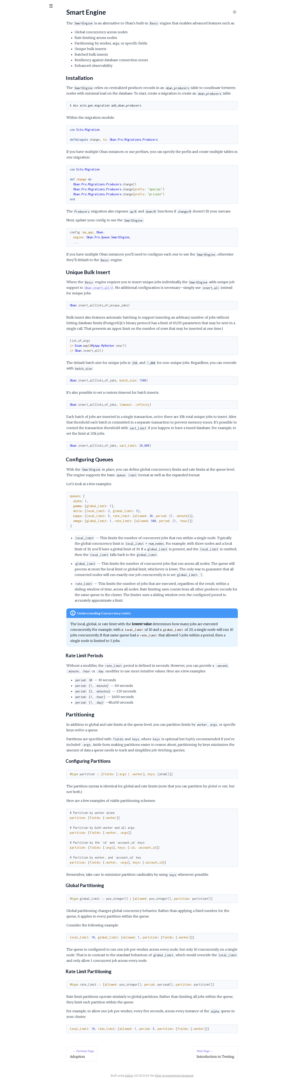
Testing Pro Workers (17, 129)
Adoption (9, 69)
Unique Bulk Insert (20, 96)
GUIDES (10, 29)
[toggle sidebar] (56, 6)
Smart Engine (12, 84)
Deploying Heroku (16, 156)
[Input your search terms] (31, 6)
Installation (10, 63)
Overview (10, 57)
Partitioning (15, 106)
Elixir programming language (205, 1075)
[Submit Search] (6, 6)
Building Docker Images (19, 145)
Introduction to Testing (19, 123)
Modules (27, 29)
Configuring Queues (20, 101)
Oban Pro (13, 16)
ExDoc (160, 1075)
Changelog (10, 42)
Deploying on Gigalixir (18, 150)
